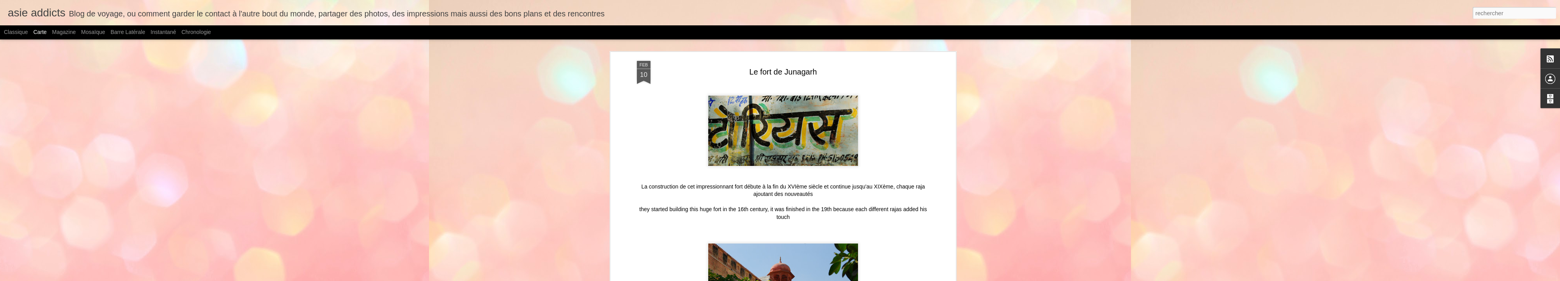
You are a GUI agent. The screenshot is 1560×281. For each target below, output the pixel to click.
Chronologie (196, 32)
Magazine (64, 32)
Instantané (163, 32)
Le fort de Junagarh (783, 72)
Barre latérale (127, 32)
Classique (16, 32)
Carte (39, 32)
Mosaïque (93, 32)
